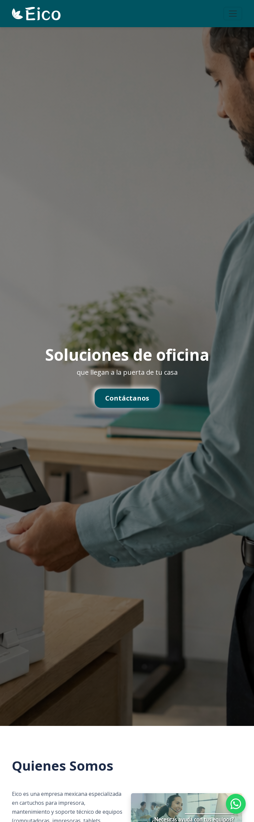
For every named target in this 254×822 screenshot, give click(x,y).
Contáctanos (127, 398)
